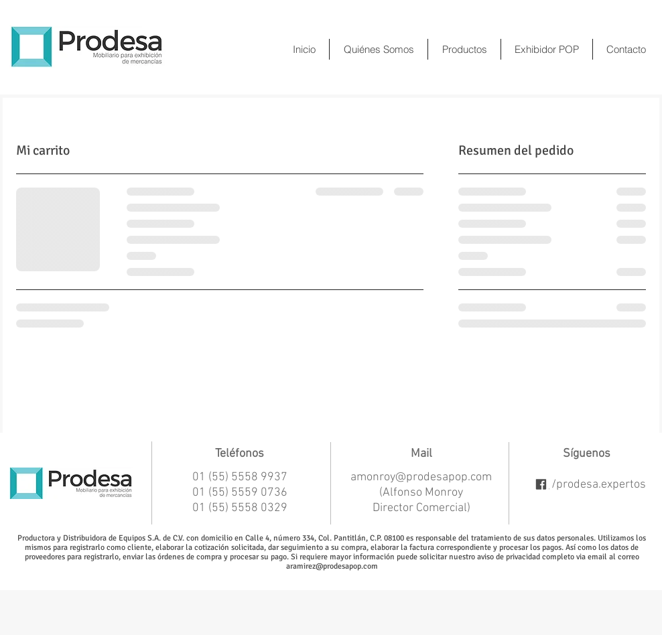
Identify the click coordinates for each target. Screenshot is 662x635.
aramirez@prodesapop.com (332, 566)
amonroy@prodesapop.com (421, 477)
